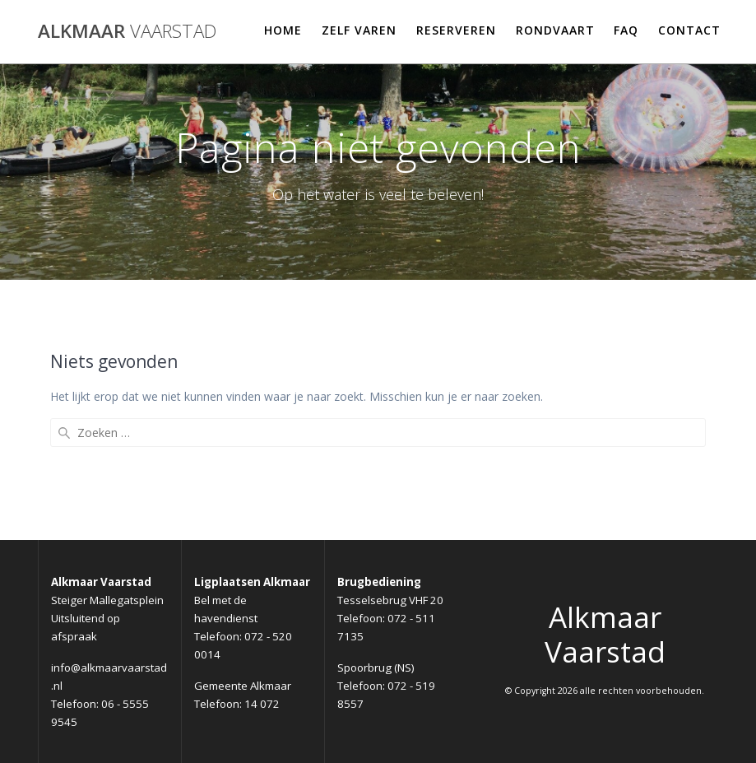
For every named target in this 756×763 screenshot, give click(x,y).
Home (283, 30)
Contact (689, 30)
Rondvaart (555, 30)
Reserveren (456, 30)
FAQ (626, 30)
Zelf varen (359, 30)
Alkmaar (127, 31)
